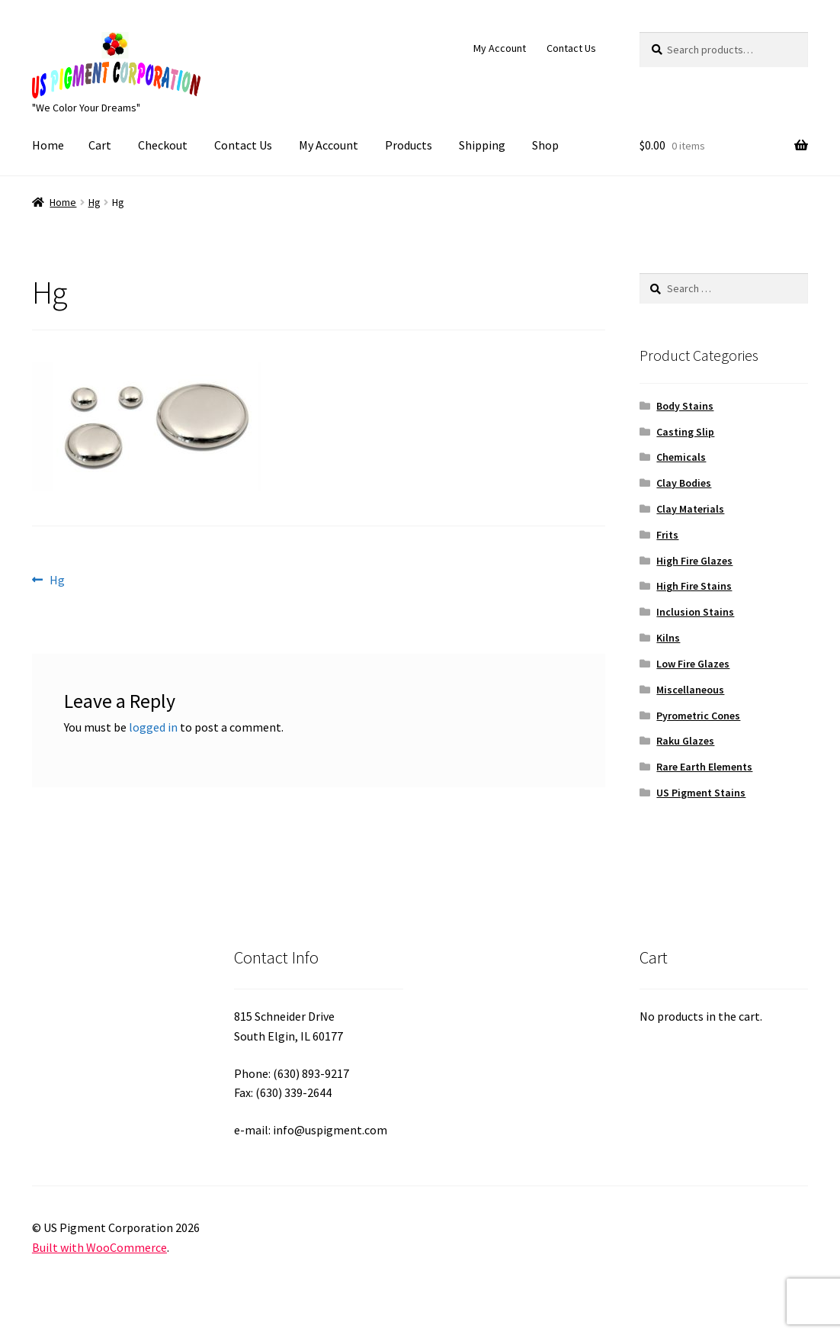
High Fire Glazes (694, 561)
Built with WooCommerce (99, 1247)
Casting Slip (685, 432)
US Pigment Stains (700, 792)
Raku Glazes (685, 741)
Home (48, 145)
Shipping (482, 145)
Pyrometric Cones (698, 715)
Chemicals (681, 457)
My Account (499, 48)
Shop (545, 145)
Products (408, 145)
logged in (153, 727)
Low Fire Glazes (692, 664)
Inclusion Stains (695, 612)
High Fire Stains (694, 586)
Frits (667, 535)
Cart (99, 145)
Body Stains (684, 406)
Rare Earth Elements (704, 767)
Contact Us (571, 48)
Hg (94, 202)
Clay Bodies (683, 483)
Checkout (163, 145)
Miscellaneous (690, 689)
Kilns (668, 638)
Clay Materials (690, 509)
